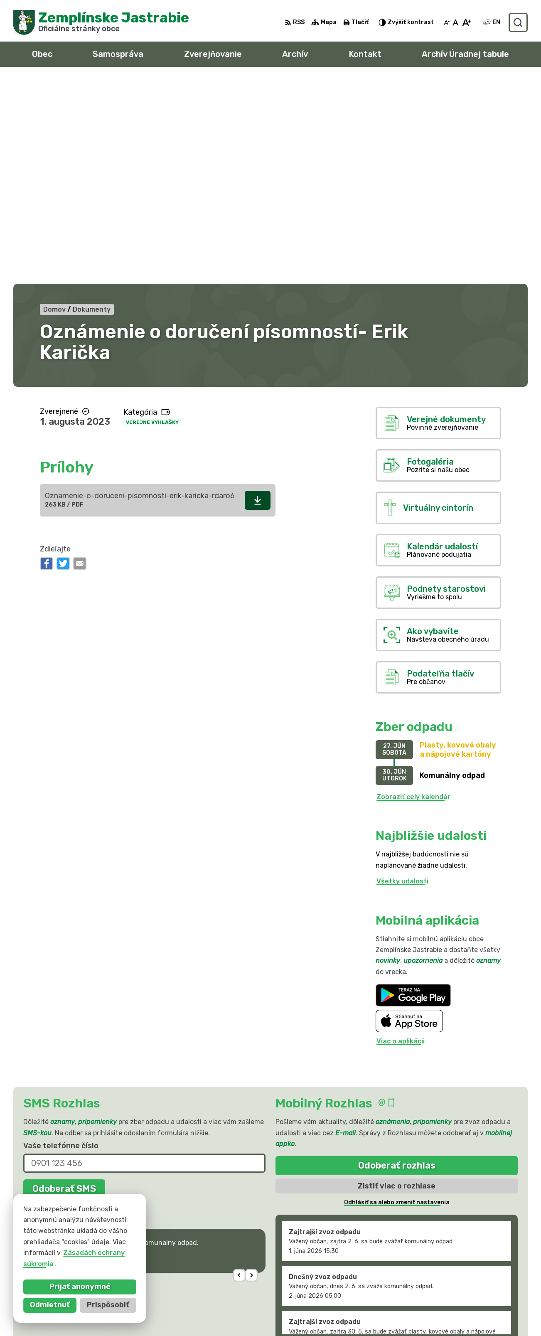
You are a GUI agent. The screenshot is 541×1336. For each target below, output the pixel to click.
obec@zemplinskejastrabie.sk (456, 1308)
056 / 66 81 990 (433, 1299)
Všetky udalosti (402, 677)
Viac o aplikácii (400, 836)
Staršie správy (307, 1138)
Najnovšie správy (77, 1073)
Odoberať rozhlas (396, 961)
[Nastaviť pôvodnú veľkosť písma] (455, 22)
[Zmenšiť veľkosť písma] (446, 22)
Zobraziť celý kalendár (413, 592)
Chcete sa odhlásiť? (53, 1002)
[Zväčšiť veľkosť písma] (466, 22)
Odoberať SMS (64, 983)
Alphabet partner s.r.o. (136, 1243)
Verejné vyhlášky (152, 217)
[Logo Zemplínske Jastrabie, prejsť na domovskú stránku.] (101, 22)
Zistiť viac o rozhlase (396, 981)
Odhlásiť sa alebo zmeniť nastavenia (397, 997)
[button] (239, 1070)
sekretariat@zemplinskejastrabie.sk (467, 1318)
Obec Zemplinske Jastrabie (112, 1251)
